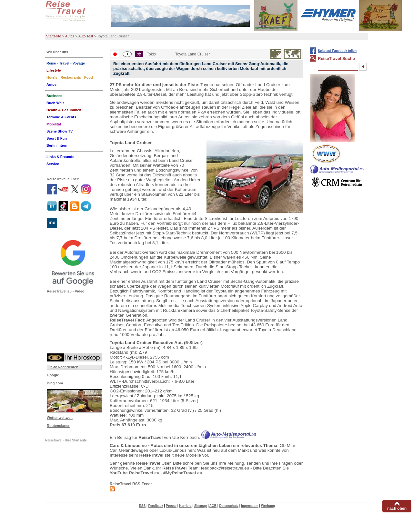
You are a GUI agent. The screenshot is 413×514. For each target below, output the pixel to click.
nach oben (397, 508)
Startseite (53, 36)
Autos (69, 36)
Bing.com (55, 383)
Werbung (268, 506)
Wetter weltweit (60, 418)
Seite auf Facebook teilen (337, 51)
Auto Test (85, 36)
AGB (213, 506)
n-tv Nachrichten (64, 367)
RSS (142, 506)
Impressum (249, 506)
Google (53, 375)
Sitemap (200, 506)
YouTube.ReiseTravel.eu (134, 472)
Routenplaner (58, 426)
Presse (171, 506)
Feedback (155, 506)
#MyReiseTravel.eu (182, 472)
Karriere (185, 506)
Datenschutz (228, 506)
